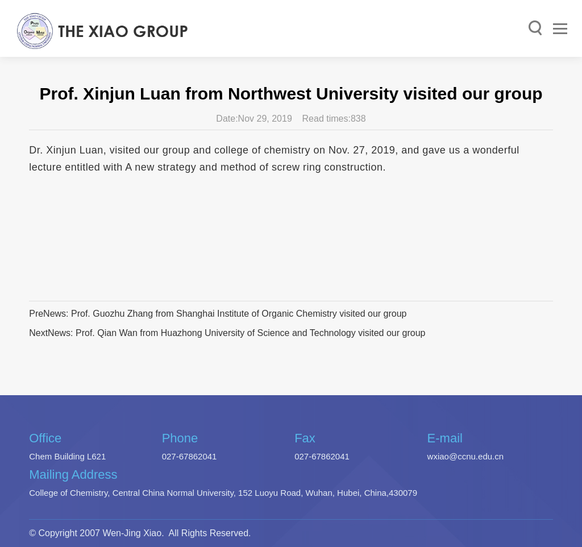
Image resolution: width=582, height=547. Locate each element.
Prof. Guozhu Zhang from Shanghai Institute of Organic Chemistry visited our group (239, 313)
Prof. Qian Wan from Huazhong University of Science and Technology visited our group (250, 333)
